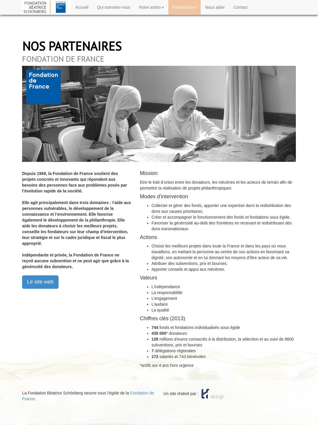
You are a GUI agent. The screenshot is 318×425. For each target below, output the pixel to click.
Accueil (81, 7)
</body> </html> (159, 402)
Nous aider (215, 7)
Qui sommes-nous (113, 7)
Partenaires (185, 7)
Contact (241, 7)
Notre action (151, 7)
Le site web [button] (40, 282)
